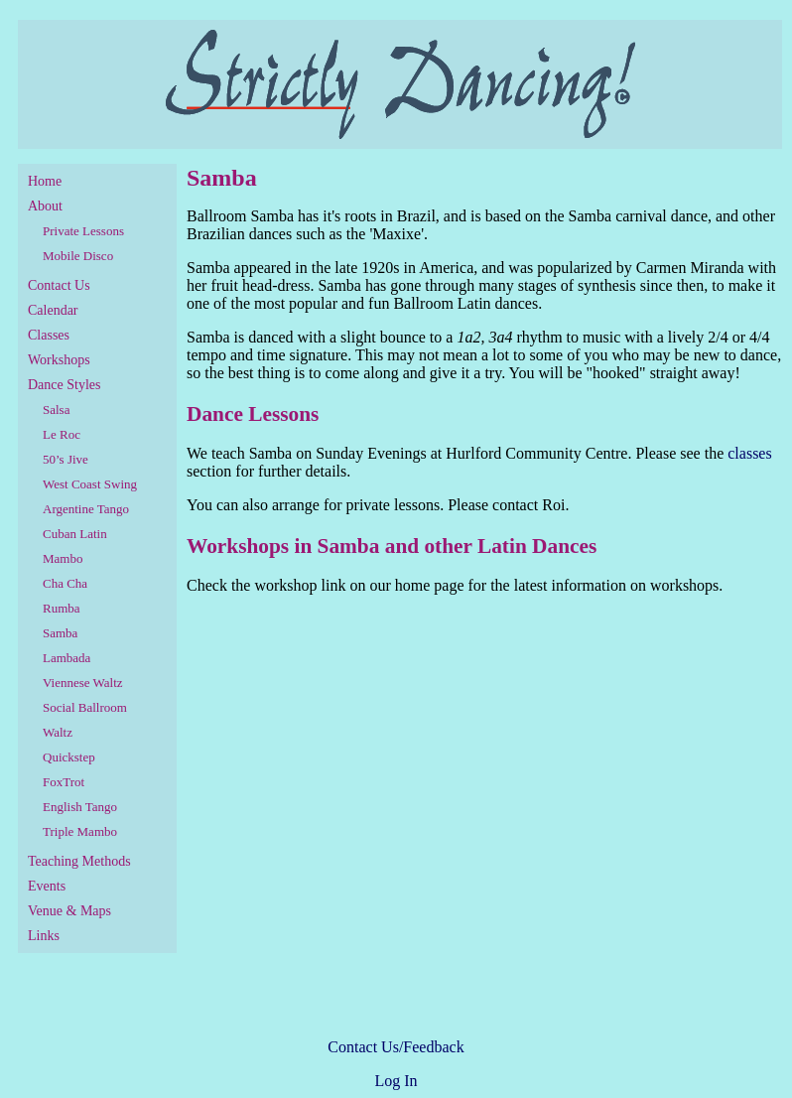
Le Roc (61, 434)
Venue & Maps (69, 910)
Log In (395, 1080)
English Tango (80, 806)
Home (45, 181)
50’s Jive (65, 459)
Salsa (56, 409)
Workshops (59, 359)
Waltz (57, 732)
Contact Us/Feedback (395, 1046)
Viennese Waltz (83, 682)
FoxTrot (63, 781)
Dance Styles (64, 384)
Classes (48, 335)
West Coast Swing (90, 484)
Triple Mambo (80, 831)
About (45, 206)
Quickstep (69, 757)
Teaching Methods (79, 861)
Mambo (62, 558)
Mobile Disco (78, 255)
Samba (60, 632)
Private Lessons (83, 230)
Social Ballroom (85, 707)
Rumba (61, 608)
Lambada (66, 657)
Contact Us (59, 285)
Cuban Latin (75, 533)
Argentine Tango (86, 508)
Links (44, 935)
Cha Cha (65, 583)
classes (749, 453)
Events (47, 886)
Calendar (53, 310)
